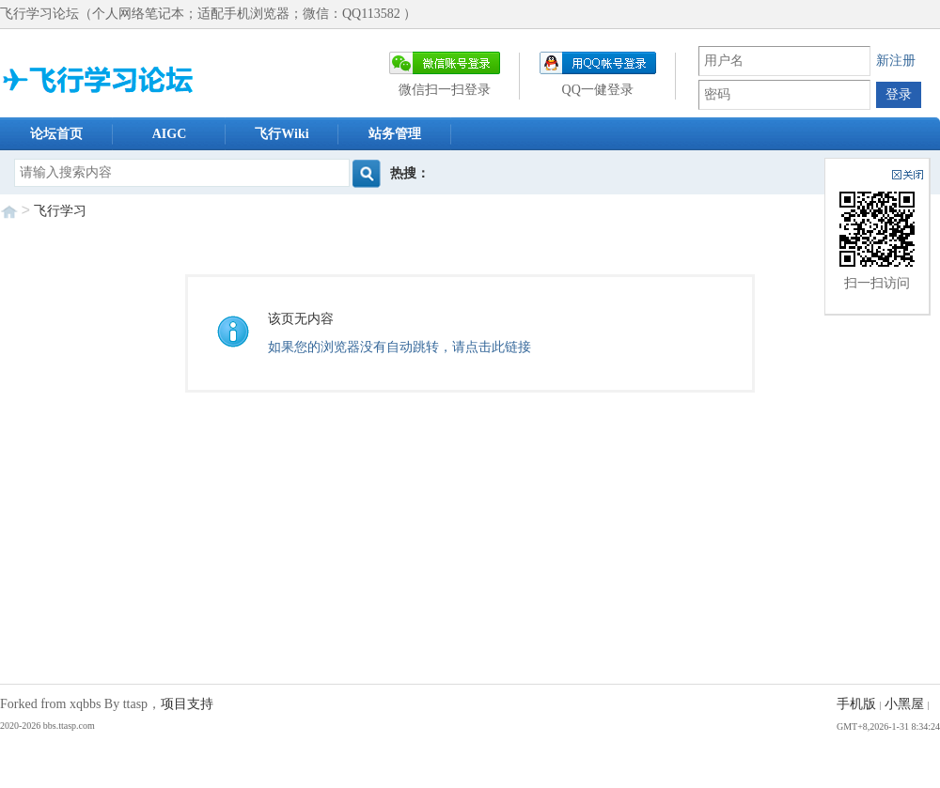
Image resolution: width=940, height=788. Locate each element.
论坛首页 (56, 134)
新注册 (896, 61)
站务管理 (394, 134)
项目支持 (187, 704)
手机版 (856, 704)
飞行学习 (60, 211)
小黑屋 (904, 704)
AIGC (169, 134)
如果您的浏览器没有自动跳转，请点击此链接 (399, 347)
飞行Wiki (281, 134)
